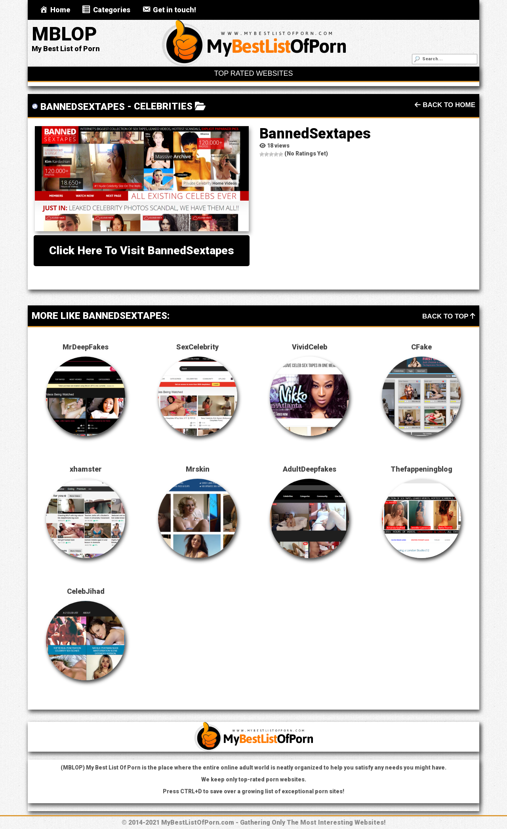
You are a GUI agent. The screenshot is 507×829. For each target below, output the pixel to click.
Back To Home (445, 105)
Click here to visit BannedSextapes (141, 250)
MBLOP (64, 34)
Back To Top (448, 316)
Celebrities (163, 106)
